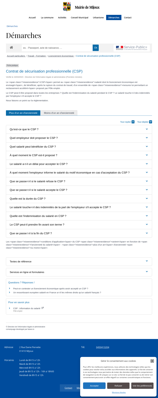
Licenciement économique (61, 56)
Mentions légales (119, 392)
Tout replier (127, 121)
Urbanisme (98, 17)
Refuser (118, 385)
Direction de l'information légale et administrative (26, 327)
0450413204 (102, 347)
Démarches (113, 17)
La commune (47, 17)
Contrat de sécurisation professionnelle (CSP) (98, 56)
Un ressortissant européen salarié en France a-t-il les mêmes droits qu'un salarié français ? (57, 292)
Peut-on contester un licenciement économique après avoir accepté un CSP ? (50, 288)
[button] (152, 361)
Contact (127, 17)
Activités (62, 17)
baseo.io (31, 329)
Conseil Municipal (79, 17)
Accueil (32, 17)
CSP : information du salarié (28, 308)
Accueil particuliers (16, 56)
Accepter (94, 385)
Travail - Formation (37, 56)
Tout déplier (144, 121)
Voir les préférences (142, 385)
